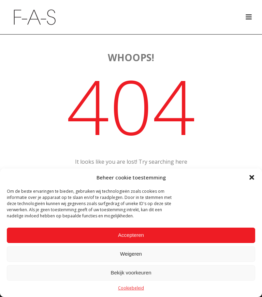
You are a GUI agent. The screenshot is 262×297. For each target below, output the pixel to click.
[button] (251, 177)
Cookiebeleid (131, 288)
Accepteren (131, 235)
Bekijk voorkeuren (131, 272)
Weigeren (131, 254)
